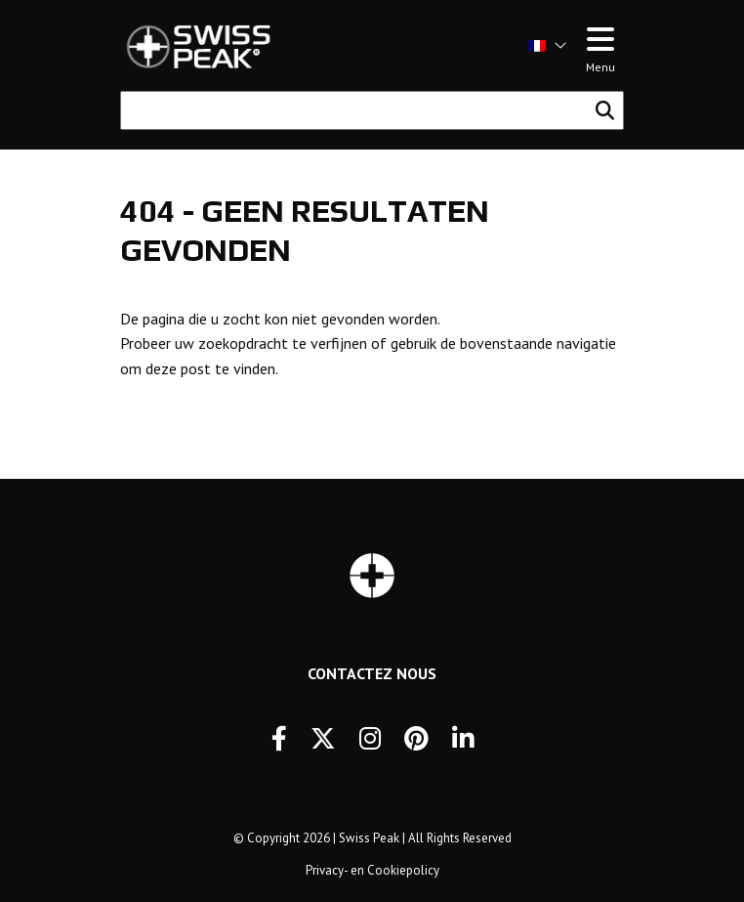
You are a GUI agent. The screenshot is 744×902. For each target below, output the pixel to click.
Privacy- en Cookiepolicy (372, 870)
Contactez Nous (372, 673)
